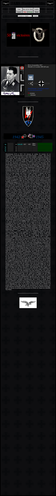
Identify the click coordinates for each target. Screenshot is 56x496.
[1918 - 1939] (12, 9)
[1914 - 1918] (5, 9)
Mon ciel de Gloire (28, 9)
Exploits (36, 9)
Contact (19, 12)
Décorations (12, 12)
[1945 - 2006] (50, 9)
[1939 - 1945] (43, 9)
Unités (43, 12)
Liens (18, 9)
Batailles (50, 12)
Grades (5, 12)
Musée (36, 12)
